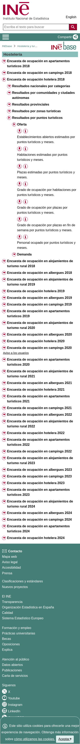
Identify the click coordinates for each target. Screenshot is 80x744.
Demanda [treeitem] (24, 254)
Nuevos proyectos (15, 587)
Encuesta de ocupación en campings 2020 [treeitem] (39, 348)
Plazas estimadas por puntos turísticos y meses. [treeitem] (46, 175)
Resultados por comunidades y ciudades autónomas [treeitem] (43, 95)
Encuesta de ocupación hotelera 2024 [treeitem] (35, 538)
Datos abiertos (12, 665)
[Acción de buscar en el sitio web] (73, 27)
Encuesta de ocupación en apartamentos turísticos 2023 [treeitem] (38, 492)
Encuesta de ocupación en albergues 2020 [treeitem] (39, 334)
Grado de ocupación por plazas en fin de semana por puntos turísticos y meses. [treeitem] (46, 227)
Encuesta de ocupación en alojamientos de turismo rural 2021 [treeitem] (40, 373)
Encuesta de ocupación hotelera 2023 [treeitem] (35, 483)
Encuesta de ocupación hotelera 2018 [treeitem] (35, 79)
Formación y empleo (16, 628)
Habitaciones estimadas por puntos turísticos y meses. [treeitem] (42, 157)
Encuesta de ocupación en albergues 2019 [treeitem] (39, 297)
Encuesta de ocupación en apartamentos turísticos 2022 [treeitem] (38, 442)
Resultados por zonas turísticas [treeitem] (36, 111)
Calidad (7, 612)
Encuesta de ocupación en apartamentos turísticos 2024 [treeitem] (38, 528)
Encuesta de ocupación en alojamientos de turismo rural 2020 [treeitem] (40, 325)
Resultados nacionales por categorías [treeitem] (41, 86)
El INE (6, 596)
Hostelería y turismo (28, 46)
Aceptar (65, 739)
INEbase (7, 46)
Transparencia (12, 602)
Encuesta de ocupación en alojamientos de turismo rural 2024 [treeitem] (40, 504)
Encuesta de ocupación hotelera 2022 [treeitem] (35, 433)
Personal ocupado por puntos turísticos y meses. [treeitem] (46, 245)
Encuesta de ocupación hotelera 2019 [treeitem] (35, 291)
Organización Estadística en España (28, 607)
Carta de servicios (15, 675)
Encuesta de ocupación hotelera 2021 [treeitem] (35, 389)
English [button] (71, 17)
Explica (7, 649)
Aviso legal (10, 562)
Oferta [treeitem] (22, 124)
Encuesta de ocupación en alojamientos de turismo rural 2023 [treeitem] (40, 460)
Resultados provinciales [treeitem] (30, 104)
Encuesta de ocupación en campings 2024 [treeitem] (39, 519)
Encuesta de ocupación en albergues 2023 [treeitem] (39, 469)
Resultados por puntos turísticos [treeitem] (37, 117)
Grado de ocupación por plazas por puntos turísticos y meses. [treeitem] (42, 210)
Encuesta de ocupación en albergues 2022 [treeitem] (39, 414)
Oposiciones (11, 644)
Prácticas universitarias (18, 633)
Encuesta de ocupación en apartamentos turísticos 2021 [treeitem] (38, 398)
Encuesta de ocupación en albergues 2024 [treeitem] (39, 513)
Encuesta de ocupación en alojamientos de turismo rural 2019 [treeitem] (40, 282)
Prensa (7, 573)
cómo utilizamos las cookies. (34, 739)
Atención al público (15, 659)
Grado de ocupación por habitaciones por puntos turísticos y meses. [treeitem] (46, 192)
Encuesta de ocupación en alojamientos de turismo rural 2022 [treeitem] (40, 424)
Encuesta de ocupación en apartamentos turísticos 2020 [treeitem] (38, 362)
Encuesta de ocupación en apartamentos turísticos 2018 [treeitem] (38, 63)
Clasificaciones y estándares (22, 581)
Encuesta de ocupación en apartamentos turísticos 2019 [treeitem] (38, 313)
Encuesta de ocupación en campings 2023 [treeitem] (39, 476)
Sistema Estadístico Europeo (22, 618)
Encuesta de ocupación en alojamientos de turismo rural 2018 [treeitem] (40, 263)
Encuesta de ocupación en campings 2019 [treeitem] (39, 304)
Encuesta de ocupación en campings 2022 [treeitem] (39, 451)
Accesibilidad (11, 567)
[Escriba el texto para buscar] (36, 27)
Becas (6, 638)
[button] (67, 37)
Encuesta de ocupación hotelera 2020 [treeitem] (35, 341)
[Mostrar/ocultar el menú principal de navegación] (5, 37)
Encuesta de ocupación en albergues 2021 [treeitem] (39, 383)
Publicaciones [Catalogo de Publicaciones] (12, 670)
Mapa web (9, 556)
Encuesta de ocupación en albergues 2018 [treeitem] (39, 272)
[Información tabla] (25, 131)
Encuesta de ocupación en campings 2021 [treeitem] (39, 408)
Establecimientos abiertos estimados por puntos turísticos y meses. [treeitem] (46, 139)
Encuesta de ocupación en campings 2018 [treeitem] (39, 72)
